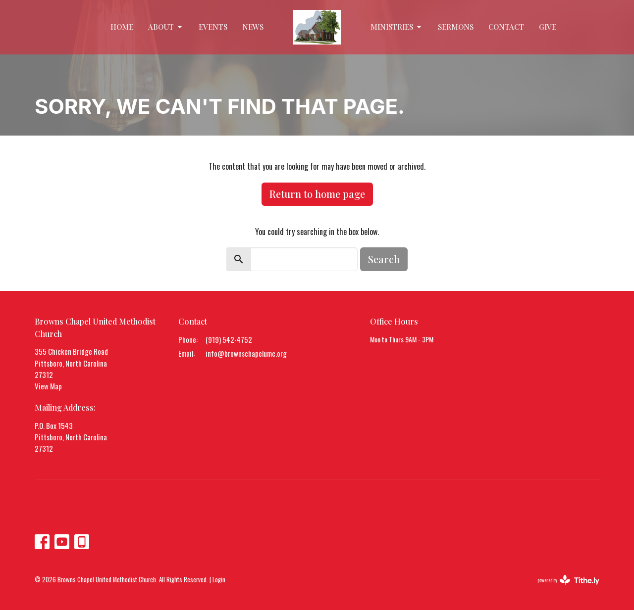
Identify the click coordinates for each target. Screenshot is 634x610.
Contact (506, 27)
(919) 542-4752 (229, 339)
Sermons (456, 27)
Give (547, 27)
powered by (568, 580)
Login (218, 579)
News (253, 27)
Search (384, 259)
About (166, 27)
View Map (48, 385)
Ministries (396, 27)
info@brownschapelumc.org (246, 353)
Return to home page (317, 193)
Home (121, 27)
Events (213, 27)
